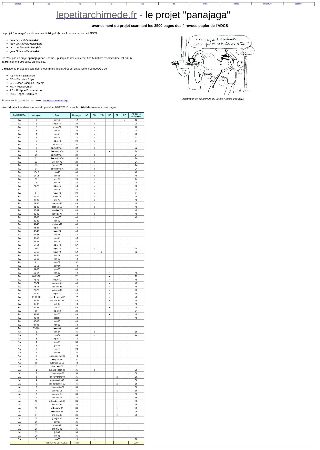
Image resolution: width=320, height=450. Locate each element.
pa (49, 4)
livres (205, 4)
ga (142, 4)
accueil (17, 4)
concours (267, 4)
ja (111, 4)
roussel (298, 4)
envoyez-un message (55, 100)
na (80, 4)
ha (174, 4)
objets (236, 4)
